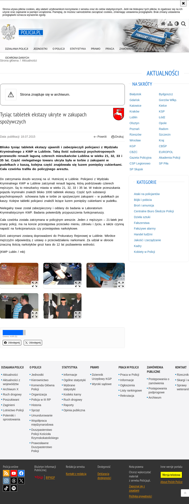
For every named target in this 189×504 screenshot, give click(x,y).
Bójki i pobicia (143, 199)
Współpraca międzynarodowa (42, 422)
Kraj (161, 140)
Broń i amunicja (144, 205)
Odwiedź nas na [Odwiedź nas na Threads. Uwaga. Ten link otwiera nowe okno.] (13, 480)
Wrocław (135, 140)
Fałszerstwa (142, 223)
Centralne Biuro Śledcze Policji (154, 211)
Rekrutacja (127, 395)
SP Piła (163, 163)
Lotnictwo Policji (13, 409)
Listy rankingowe (131, 390)
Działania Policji (12, 366)
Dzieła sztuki (142, 217)
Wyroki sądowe (102, 383)
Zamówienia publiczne (155, 368)
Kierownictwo (39, 379)
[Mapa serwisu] (170, 23)
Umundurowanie (42, 414)
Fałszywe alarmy (145, 228)
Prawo (94, 366)
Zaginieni (9, 404)
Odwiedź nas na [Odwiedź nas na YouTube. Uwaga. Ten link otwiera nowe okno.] (13, 472)
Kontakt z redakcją (76, 473)
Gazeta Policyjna (140, 157)
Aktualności (10, 374)
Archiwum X (11, 388)
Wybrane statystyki (70, 386)
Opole (162, 123)
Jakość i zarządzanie (147, 240)
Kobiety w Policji (144, 251)
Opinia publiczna (74, 409)
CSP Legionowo (140, 163)
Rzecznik (183, 374)
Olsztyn (134, 123)
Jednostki (37, 374)
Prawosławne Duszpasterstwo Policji (41, 446)
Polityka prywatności (140, 495)
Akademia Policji (169, 157)
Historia (36, 404)
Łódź (162, 117)
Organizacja (39, 393)
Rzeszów (135, 134)
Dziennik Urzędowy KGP (102, 376)
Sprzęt (35, 409)
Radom (163, 129)
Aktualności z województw (11, 381)
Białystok (135, 94)
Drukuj (117, 136)
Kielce (163, 105)
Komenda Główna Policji (42, 386)
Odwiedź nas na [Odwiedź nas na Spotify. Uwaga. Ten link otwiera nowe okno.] (13, 487)
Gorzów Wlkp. (168, 100)
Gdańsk (135, 100)
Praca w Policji (129, 366)
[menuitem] (16, 47)
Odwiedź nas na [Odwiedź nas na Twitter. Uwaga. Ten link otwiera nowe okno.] (21, 480)
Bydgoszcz (166, 94)
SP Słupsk (136, 169)
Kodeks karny (72, 393)
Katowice (135, 105)
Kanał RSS (6, 472)
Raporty (69, 404)
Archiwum (155, 397)
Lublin (133, 117)
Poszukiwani (11, 399)
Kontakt (181, 366)
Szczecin (164, 134)
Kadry (138, 246)
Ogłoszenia (127, 384)
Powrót (100, 136)
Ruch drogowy (12, 393)
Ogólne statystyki (75, 379)
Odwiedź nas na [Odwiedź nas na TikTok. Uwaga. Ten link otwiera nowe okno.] (6, 487)
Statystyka (69, 366)
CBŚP (163, 146)
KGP (133, 146)
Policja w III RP (41, 399)
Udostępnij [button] (12, 342)
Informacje (70, 374)
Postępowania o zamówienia (159, 380)
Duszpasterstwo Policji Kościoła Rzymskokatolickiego (45, 433)
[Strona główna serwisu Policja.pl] (163, 23)
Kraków (134, 111)
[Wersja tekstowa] (177, 23)
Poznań (134, 129)
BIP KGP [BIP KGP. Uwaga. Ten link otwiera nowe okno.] (50, 476)
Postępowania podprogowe (158, 389)
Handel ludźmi (143, 234)
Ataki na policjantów (147, 194)
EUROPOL (166, 152)
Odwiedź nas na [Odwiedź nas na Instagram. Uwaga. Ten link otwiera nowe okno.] (6, 480)
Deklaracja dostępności (104, 475)
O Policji (35, 366)
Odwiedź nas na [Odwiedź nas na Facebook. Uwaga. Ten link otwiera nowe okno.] (21, 472)
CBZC (134, 152)
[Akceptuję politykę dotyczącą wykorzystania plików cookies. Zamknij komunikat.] (183, 3)
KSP (162, 111)
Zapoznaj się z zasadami (137, 487)
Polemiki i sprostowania (11, 416)
